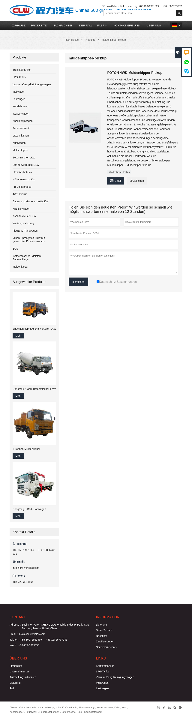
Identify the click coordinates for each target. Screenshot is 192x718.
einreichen (78, 281)
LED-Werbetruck (22, 172)
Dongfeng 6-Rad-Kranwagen (29, 509)
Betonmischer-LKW (24, 157)
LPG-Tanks (19, 77)
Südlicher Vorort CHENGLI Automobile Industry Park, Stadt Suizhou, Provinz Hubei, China (56, 626)
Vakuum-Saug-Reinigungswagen (32, 84)
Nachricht (101, 635)
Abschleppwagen (23, 120)
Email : (14, 633)
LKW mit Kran (21, 135)
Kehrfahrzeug (20, 106)
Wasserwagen (21, 113)
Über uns (153, 25)
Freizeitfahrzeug (22, 186)
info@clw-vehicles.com (26, 567)
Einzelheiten (137, 180)
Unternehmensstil (20, 671)
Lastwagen (19, 99)
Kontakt (17, 617)
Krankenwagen (21, 208)
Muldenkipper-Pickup (119, 172)
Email (115, 180)
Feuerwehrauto (21, 128)
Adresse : (15, 624)
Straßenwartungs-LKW (26, 164)
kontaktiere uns (126, 25)
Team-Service (104, 630)
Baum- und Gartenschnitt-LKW (30, 201)
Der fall (85, 25)
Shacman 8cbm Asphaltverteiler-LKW (34, 328)
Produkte (38, 25)
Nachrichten (63, 25)
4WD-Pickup (20, 194)
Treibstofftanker (22, 69)
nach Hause (72, 39)
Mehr (18, 335)
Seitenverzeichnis (106, 647)
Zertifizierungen (105, 641)
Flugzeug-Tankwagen (25, 230)
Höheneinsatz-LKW (24, 179)
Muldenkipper (20, 150)
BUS (15, 248)
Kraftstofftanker (105, 665)
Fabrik (102, 25)
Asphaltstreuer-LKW (24, 216)
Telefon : (15, 639)
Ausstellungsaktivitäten (23, 677)
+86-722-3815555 (23, 581)
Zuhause (19, 25)
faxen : (13, 645)
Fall (12, 688)
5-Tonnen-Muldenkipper (26, 448)
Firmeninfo (16, 665)
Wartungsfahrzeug (23, 223)
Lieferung (101, 624)
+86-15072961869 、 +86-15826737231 (160, 6)
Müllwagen (19, 91)
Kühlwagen (19, 142)
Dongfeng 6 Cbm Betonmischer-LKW (34, 388)
